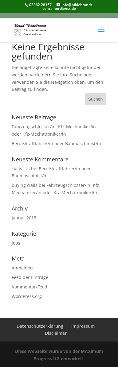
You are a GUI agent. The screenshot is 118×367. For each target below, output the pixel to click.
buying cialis (24, 185)
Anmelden (22, 268)
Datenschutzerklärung (40, 326)
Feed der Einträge (30, 277)
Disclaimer (56, 333)
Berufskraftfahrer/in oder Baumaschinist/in (56, 143)
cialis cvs (21, 169)
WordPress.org (27, 296)
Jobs (16, 243)
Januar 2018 (24, 218)
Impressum (83, 326)
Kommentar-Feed (29, 287)
